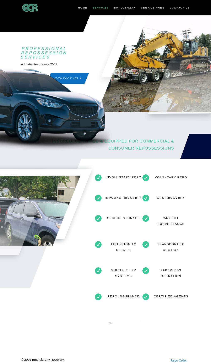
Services (100, 7)
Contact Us (180, 7)
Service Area (152, 7)
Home (82, 7)
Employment (125, 7)
